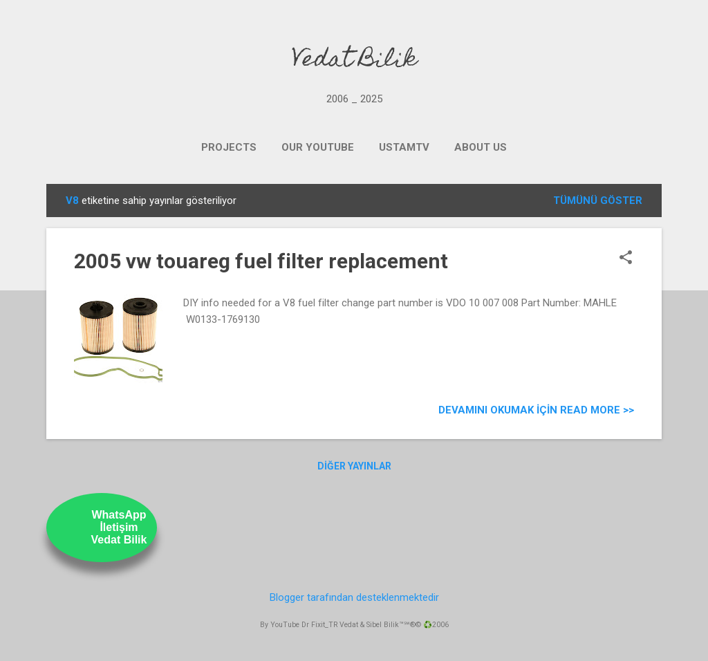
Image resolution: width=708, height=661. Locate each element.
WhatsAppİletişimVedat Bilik (119, 527)
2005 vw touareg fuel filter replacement (261, 261)
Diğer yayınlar (354, 466)
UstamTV (404, 147)
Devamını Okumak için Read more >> (536, 410)
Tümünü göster (597, 200)
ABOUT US (480, 147)
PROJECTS (229, 147)
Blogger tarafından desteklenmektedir (354, 597)
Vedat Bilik (354, 61)
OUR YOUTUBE (317, 147)
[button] (625, 258)
